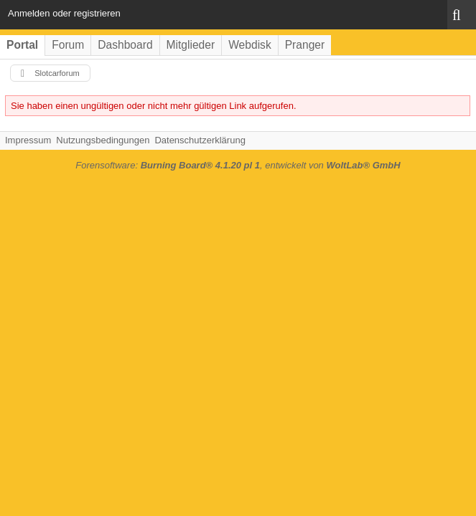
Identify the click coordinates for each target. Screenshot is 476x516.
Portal (22, 45)
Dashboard (125, 45)
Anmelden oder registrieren (64, 13)
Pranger (305, 45)
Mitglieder (191, 45)
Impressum (28, 140)
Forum (68, 45)
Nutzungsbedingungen (102, 140)
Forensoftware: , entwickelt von (237, 165)
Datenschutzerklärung (199, 140)
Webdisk (249, 45)
